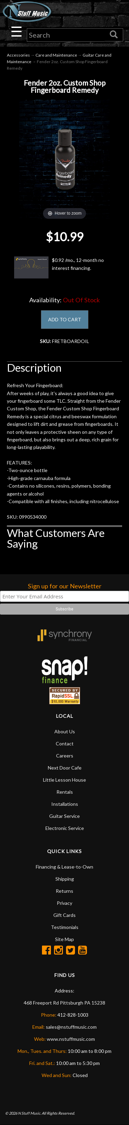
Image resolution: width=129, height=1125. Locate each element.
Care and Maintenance (56, 55)
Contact (65, 743)
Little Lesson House (64, 780)
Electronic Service (64, 828)
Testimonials (64, 927)
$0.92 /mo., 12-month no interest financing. (59, 267)
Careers (64, 756)
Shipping (64, 879)
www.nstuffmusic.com (71, 1039)
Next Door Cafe (65, 768)
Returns (64, 891)
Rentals (64, 792)
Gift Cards (64, 915)
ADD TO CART (64, 319)
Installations (64, 804)
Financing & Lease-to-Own (64, 867)
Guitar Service (64, 816)
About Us (64, 731)
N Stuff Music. (29, 1113)
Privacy (64, 903)
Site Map (64, 939)
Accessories (18, 55)
